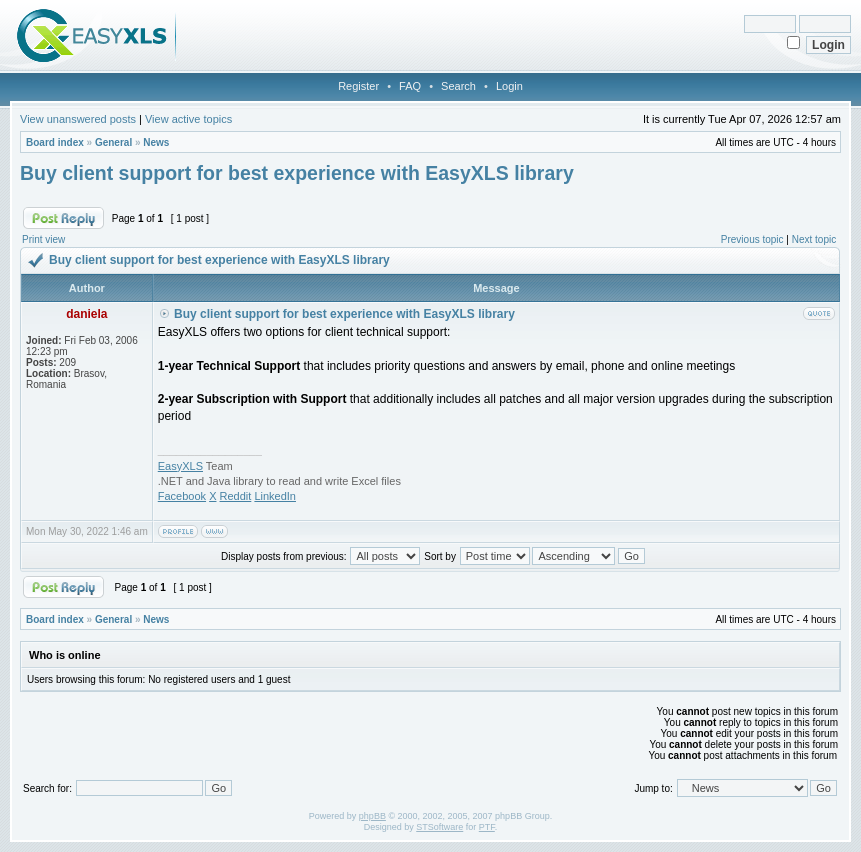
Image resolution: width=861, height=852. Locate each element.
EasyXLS (180, 466)
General (113, 142)
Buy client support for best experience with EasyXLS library (297, 173)
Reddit (236, 496)
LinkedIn (275, 496)
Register (358, 86)
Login (509, 86)
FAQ (410, 86)
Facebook (182, 496)
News (156, 142)
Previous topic (752, 239)
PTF (487, 827)
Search (458, 86)
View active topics (188, 119)
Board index (55, 142)
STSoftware (439, 827)
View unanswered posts (78, 119)
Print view (43, 239)
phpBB (372, 816)
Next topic (814, 239)
